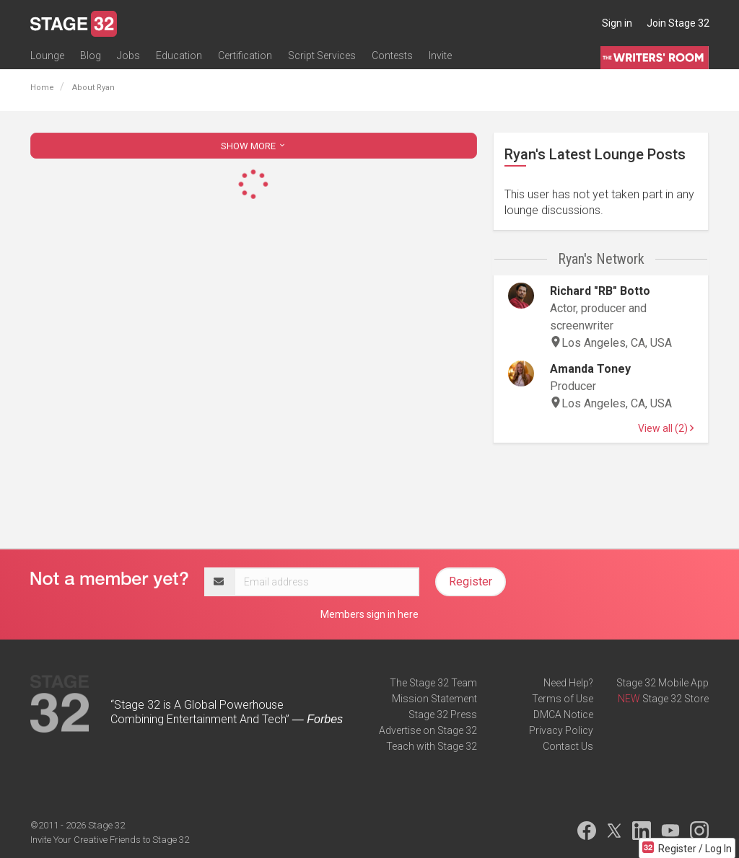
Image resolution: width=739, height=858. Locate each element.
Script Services (322, 55)
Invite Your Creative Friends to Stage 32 (109, 839)
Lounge (47, 55)
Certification (245, 55)
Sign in (617, 23)
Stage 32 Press (442, 714)
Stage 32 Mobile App (662, 683)
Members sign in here (369, 614)
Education (179, 55)
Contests (392, 55)
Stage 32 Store (675, 698)
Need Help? (568, 683)
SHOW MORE (254, 146)
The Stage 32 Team (433, 683)
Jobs (128, 55)
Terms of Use (562, 698)
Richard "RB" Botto (600, 291)
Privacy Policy (561, 730)
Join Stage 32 (678, 23)
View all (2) (666, 428)
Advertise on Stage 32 (428, 730)
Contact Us (568, 746)
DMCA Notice (563, 714)
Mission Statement (434, 698)
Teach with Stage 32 (431, 746)
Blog (90, 55)
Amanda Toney (590, 369)
